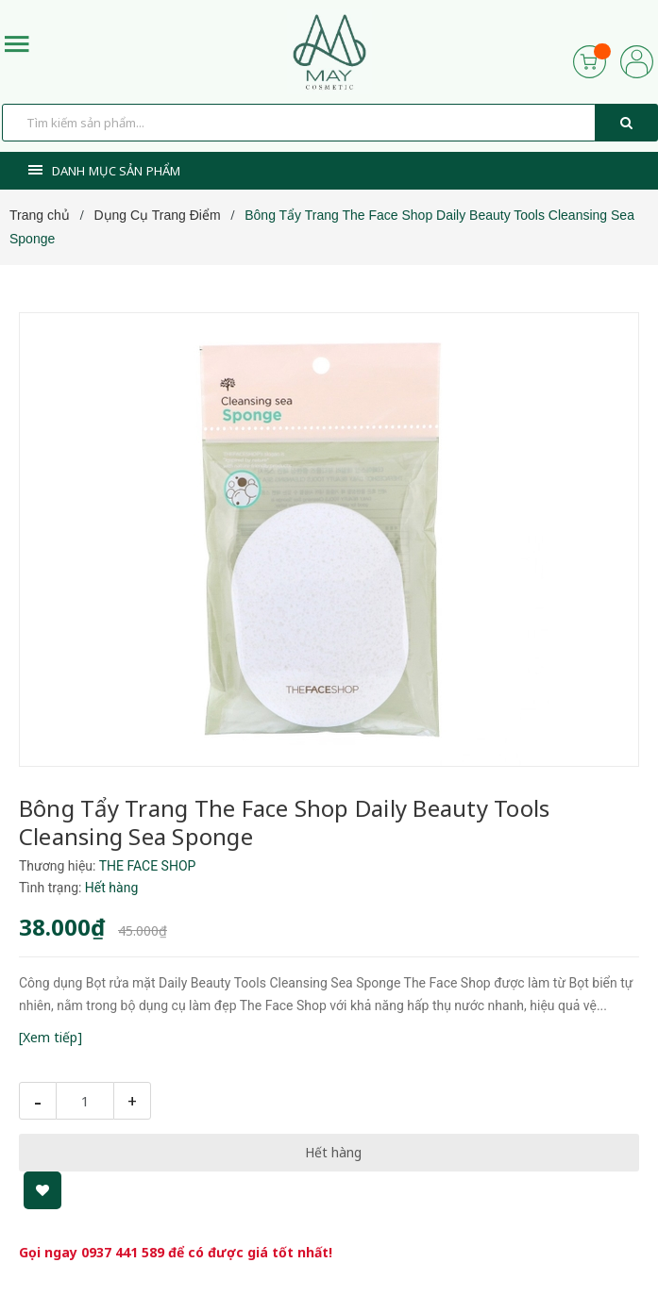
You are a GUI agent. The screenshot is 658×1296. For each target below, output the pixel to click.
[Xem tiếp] (50, 1037)
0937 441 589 (122, 1252)
